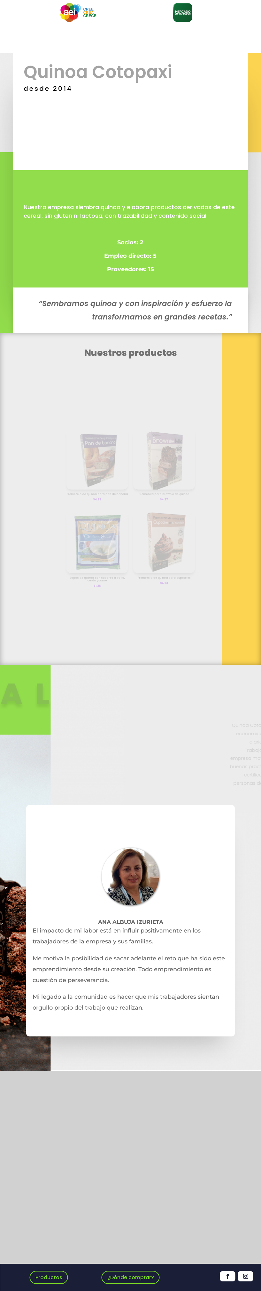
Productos (48, 1277)
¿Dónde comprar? (130, 1277)
